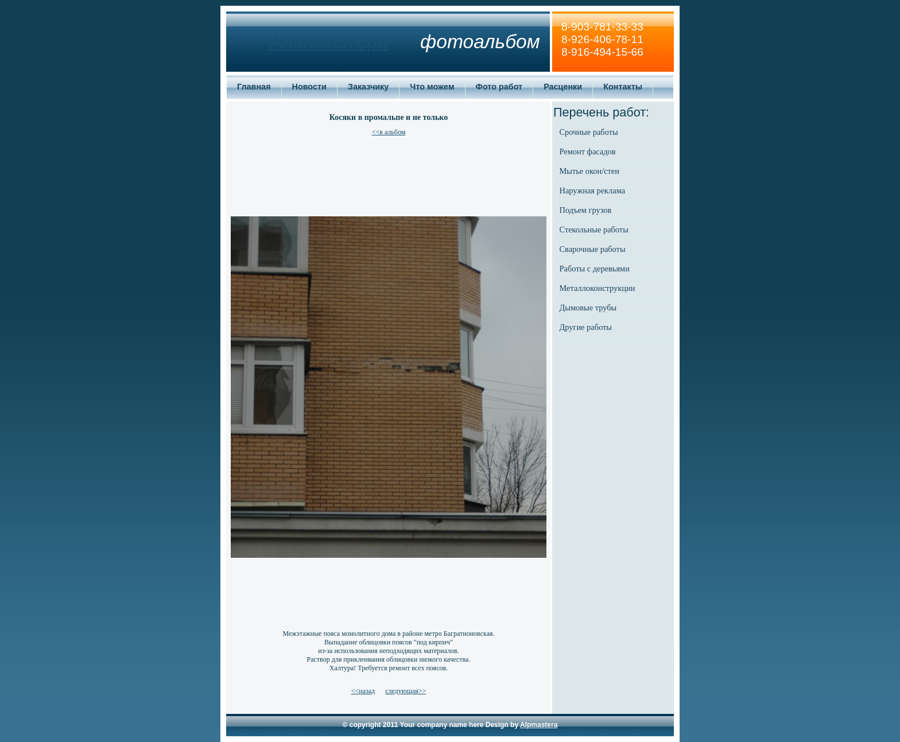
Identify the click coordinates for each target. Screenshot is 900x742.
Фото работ (499, 86)
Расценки (563, 86)
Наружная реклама (593, 190)
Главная (254, 86)
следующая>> (405, 691)
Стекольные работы (594, 229)
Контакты (622, 86)
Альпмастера (328, 41)
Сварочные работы (593, 249)
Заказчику (368, 86)
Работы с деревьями (595, 268)
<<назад (363, 691)
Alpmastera (538, 725)
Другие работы (586, 327)
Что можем (432, 86)
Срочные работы (589, 132)
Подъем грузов (586, 210)
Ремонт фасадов (588, 151)
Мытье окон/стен (589, 171)
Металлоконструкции (597, 288)
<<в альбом (389, 132)
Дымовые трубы (588, 307)
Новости (309, 86)
